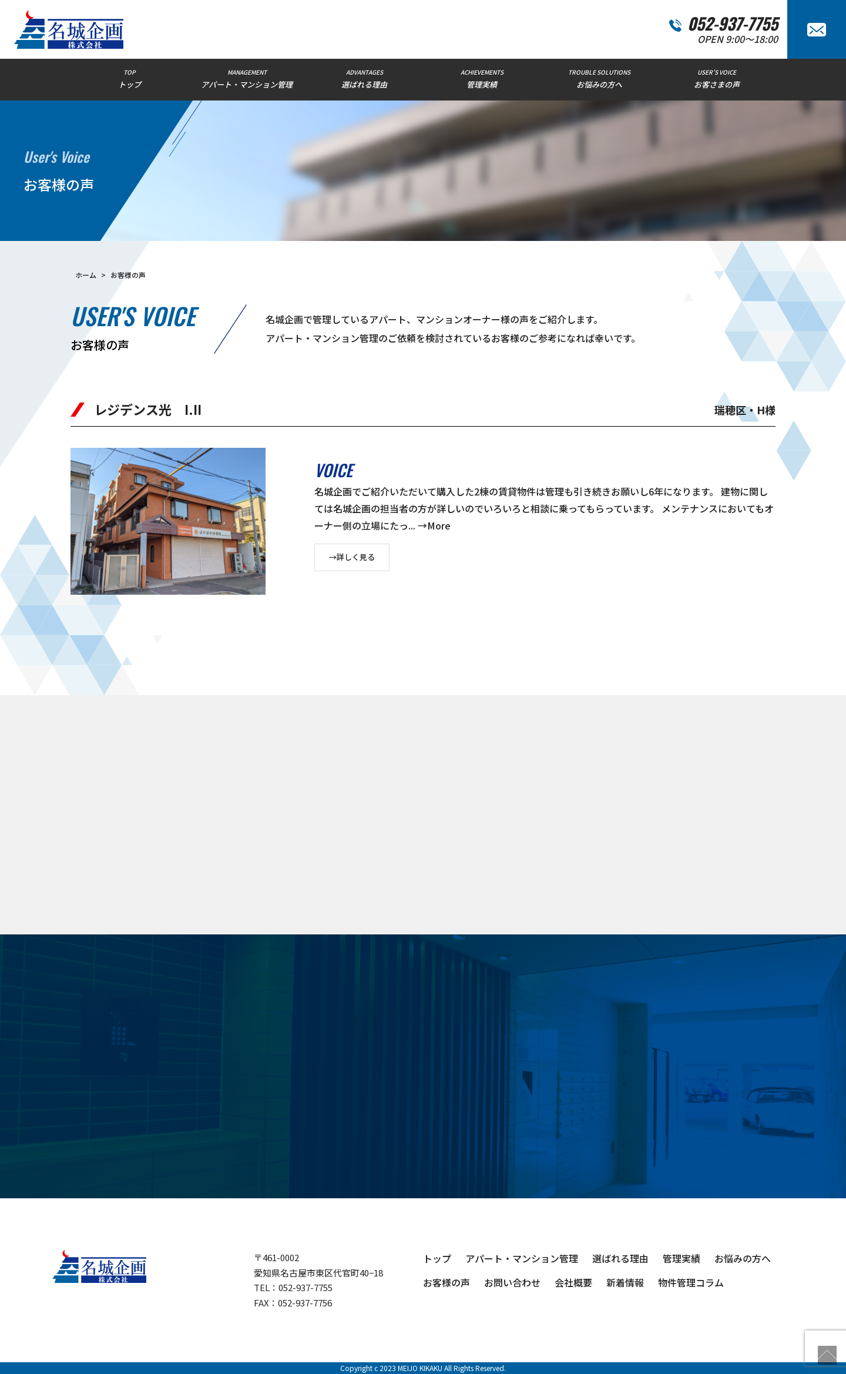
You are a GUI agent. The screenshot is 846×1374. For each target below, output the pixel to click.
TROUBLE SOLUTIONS (599, 79)
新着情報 (625, 1282)
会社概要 (573, 1282)
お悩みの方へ (742, 1258)
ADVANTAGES (364, 79)
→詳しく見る (352, 556)
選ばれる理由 (620, 1258)
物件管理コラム (691, 1282)
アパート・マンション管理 (521, 1258)
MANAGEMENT (247, 79)
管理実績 (681, 1258)
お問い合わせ (512, 1282)
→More (434, 525)
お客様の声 (446, 1282)
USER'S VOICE (717, 79)
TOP (129, 79)
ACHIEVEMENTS (481, 79)
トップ (437, 1258)
